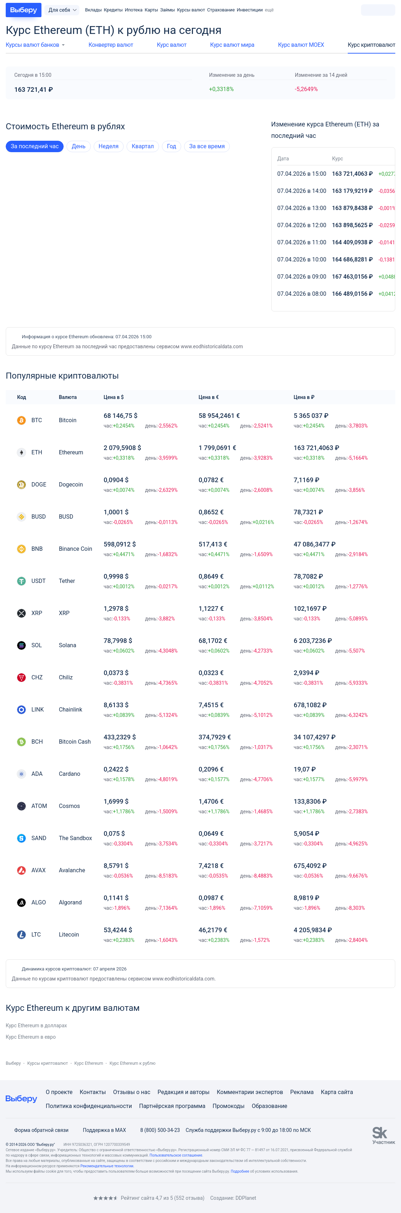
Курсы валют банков (32, 44)
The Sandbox (75, 838)
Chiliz (66, 677)
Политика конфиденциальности (89, 1106)
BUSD (66, 516)
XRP (64, 613)
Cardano (69, 773)
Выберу (13, 1063)
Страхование (221, 10)
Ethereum (71, 452)
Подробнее (240, 1171)
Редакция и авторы (184, 1092)
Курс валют (172, 44)
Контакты (93, 1092)
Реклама (302, 1092)
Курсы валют (191, 10)
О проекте (59, 1092)
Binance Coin (75, 548)
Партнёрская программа (172, 1106)
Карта (329, 1092)
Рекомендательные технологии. (107, 1166)
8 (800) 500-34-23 (156, 1130)
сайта (345, 1092)
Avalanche (72, 870)
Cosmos (69, 806)
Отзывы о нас (131, 1092)
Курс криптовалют (371, 44)
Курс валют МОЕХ (301, 44)
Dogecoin (71, 484)
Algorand (70, 902)
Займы (167, 10)
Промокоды (229, 1106)
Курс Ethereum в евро (31, 1037)
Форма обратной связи (37, 1130)
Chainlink (70, 709)
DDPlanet (246, 1198)
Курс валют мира (232, 44)
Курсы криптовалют (47, 1063)
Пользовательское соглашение (176, 1155)
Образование (269, 1106)
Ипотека (133, 10)
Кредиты (113, 10)
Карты (151, 10)
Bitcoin (67, 420)
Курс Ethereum (88, 1063)
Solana (67, 645)
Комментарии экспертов (250, 1092)
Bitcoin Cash (75, 741)
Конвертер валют (111, 44)
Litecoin (69, 934)
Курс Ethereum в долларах (36, 1025)
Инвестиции (250, 10)
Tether (67, 581)
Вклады (93, 10)
